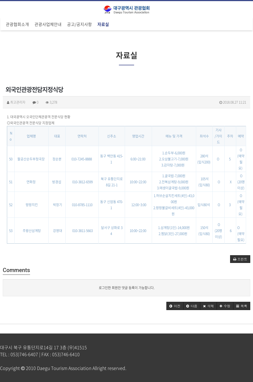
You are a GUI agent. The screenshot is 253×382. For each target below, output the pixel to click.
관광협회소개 (17, 24)
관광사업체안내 (48, 24)
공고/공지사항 (79, 24)
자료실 (103, 24)
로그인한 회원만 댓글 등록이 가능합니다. (127, 287)
